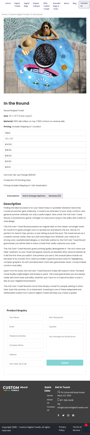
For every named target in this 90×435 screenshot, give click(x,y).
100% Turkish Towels (46, 6)
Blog (74, 3)
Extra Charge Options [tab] (34, 195)
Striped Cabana (36, 4)
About (66, 3)
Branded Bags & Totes (56, 6)
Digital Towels (17, 4)
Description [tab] (13, 195)
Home (8, 3)
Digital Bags (26, 4)
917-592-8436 (65, 400)
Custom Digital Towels (19, 14)
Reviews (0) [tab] (55, 195)
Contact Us (84, 4)
